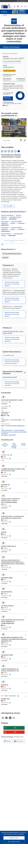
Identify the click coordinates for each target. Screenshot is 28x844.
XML (15, 727)
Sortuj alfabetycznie (4, 444)
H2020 (5, 15)
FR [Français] (12, 151)
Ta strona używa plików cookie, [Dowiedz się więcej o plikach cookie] (9, 832)
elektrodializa (13, 219)
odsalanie (3, 219)
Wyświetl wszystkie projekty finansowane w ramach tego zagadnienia (11, 339)
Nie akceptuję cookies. (14, 841)
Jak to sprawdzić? (22, 1)
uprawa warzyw (5, 231)
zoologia (3, 235)
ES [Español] (8, 151)
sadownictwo (5, 225)
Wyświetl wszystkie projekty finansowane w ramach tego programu (11, 284)
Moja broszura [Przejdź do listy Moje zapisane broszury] (19, 741)
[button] (18, 6)
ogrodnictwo (21, 223)
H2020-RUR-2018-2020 (9, 377)
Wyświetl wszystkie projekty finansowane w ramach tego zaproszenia (11, 383)
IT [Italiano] (15, 151)
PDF (15, 732)
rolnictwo (12, 223)
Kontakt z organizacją (7, 430)
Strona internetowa (19, 430)
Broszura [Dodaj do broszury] (7, 741)
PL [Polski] (18, 151)
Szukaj (22, 6)
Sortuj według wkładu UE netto (14, 445)
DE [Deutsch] (2, 151)
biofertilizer (5, 257)
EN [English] (5, 151)
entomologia (11, 235)
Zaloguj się (14, 6)
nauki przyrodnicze (6, 233)
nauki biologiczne (18, 233)
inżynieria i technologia (7, 215)
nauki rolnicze (4, 221)
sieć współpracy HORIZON (8, 435)
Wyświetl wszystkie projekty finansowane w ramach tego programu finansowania (11, 361)
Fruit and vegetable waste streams (11, 253)
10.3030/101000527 (7, 67)
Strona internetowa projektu (11, 61)
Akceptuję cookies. (14, 837)
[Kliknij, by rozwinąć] (25, 452)
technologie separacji (15, 217)
